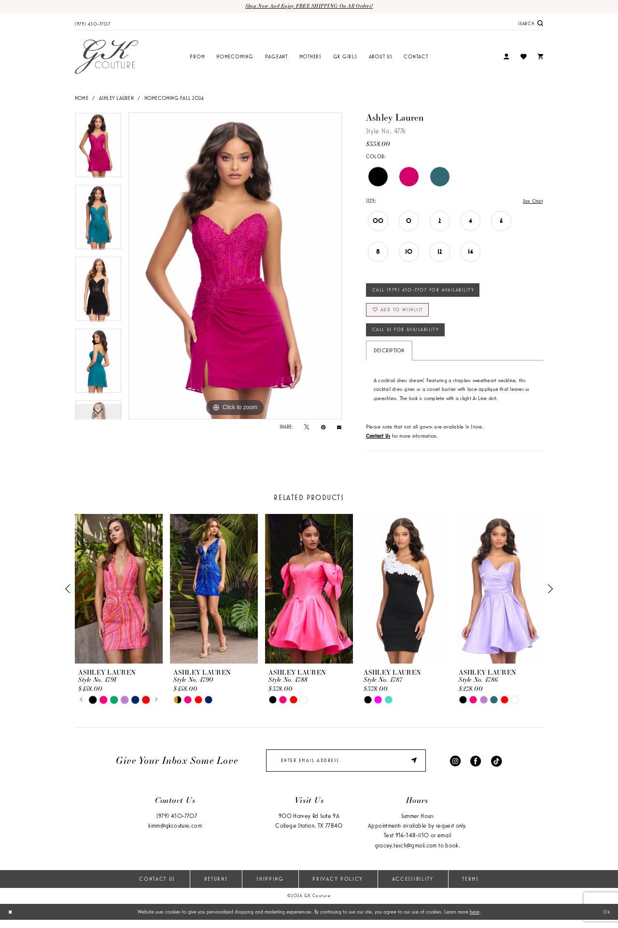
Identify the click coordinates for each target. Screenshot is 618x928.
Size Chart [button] (531, 202)
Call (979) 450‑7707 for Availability (427, 292)
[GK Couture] (106, 57)
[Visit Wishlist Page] (523, 57)
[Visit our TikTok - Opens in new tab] (496, 767)
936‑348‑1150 (412, 843)
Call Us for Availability (409, 335)
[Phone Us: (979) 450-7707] (93, 24)
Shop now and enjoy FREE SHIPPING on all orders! (309, 6)
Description (389, 357)
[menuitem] (93, 24)
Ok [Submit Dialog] (606, 920)
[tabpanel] (98, 149)
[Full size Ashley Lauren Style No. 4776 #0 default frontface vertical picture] (235, 266)
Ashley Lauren (116, 98)
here (474, 920)
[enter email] (346, 768)
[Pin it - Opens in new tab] (323, 427)
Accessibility (413, 886)
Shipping (270, 886)
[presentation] (119, 595)
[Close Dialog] (10, 920)
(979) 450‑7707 (176, 824)
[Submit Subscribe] (414, 768)
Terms (470, 886)
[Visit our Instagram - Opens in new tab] (455, 767)
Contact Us (157, 886)
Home (81, 98)
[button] (506, 58)
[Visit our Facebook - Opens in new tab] (475, 767)
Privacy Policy (337, 886)
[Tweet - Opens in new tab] (306, 427)
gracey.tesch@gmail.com (406, 853)
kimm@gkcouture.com (175, 833)
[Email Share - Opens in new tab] (339, 427)
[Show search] (530, 24)
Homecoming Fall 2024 (174, 98)
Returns (216, 886)
